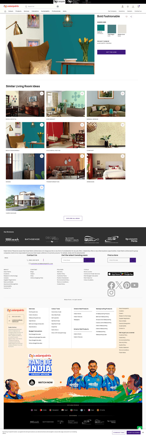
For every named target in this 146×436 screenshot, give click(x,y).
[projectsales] (73, 422)
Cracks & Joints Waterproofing (103, 322)
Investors (122, 11)
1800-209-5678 (34, 260)
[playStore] (127, 274)
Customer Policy (62, 276)
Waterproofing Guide (101, 334)
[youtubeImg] (134, 285)
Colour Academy (88, 280)
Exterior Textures (78, 337)
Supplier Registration (10, 280)
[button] (133, 6)
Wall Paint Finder (55, 321)
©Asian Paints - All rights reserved (73, 299)
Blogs (32, 272)
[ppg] (87, 422)
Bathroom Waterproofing (102, 316)
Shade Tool (54, 327)
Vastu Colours (54, 330)
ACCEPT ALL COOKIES (134, 432)
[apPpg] (99, 422)
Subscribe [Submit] (89, 260)
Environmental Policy (63, 280)
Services (26, 11)
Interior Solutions (33, 315)
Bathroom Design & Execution (36, 324)
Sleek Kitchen (32, 321)
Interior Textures (78, 316)
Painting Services (33, 312)
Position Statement (63, 278)
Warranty (59, 272)
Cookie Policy (61, 284)
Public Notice (122, 352)
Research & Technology (11, 276)
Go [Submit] (133, 260)
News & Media (122, 321)
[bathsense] (32, 239)
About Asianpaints (124, 308)
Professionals (56, 11)
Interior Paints (77, 313)
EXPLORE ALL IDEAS (73, 218)
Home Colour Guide (56, 312)
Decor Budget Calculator (35, 340)
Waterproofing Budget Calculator (37, 337)
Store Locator (88, 272)
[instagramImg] (111, 292)
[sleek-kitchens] (12, 239)
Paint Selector (88, 278)
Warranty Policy (123, 342)
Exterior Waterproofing (101, 328)
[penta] (131, 239)
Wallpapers (77, 319)
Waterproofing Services (35, 318)
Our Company (112, 11)
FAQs (31, 276)
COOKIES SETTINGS (118, 432)
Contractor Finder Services (92, 274)
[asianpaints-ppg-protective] (111, 239)
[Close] (143, 432)
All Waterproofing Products (103, 313)
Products (18, 11)
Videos (32, 274)
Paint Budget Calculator (91, 276)
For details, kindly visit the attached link (73, 253)
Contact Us (32, 255)
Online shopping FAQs (36, 278)
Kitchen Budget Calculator (35, 343)
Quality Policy (61, 274)
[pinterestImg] (127, 285)
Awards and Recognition (11, 284)
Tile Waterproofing (100, 331)
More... (65, 11)
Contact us (138, 11)
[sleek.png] (34, 422)
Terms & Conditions (62, 282)
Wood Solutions (33, 327)
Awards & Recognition (124, 323)
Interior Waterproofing (101, 325)
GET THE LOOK (111, 52)
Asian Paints (7, 272)
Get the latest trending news (74, 255)
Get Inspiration (55, 318)
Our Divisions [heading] (9, 232)
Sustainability (45, 11)
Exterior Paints (77, 334)
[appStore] (114, 274)
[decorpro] (60, 422)
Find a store (113, 255)
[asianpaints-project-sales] (72, 239)
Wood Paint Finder (56, 324)
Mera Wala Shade (55, 315)
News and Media (8, 282)
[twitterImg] (119, 285)
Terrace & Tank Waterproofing (103, 319)
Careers (129, 11)
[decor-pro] (52, 239)
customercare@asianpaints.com (42, 263)
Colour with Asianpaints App (58, 333)
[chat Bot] (139, 428)
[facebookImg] (111, 285)
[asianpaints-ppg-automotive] (91, 239)
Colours (10, 11)
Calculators (35, 11)
